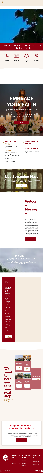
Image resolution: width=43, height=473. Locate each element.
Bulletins (16, 60)
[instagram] (39, 471)
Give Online (26, 61)
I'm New (6, 60)
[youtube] (42, 471)
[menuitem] (8, 3)
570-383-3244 (36, 464)
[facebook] (36, 471)
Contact (36, 60)
